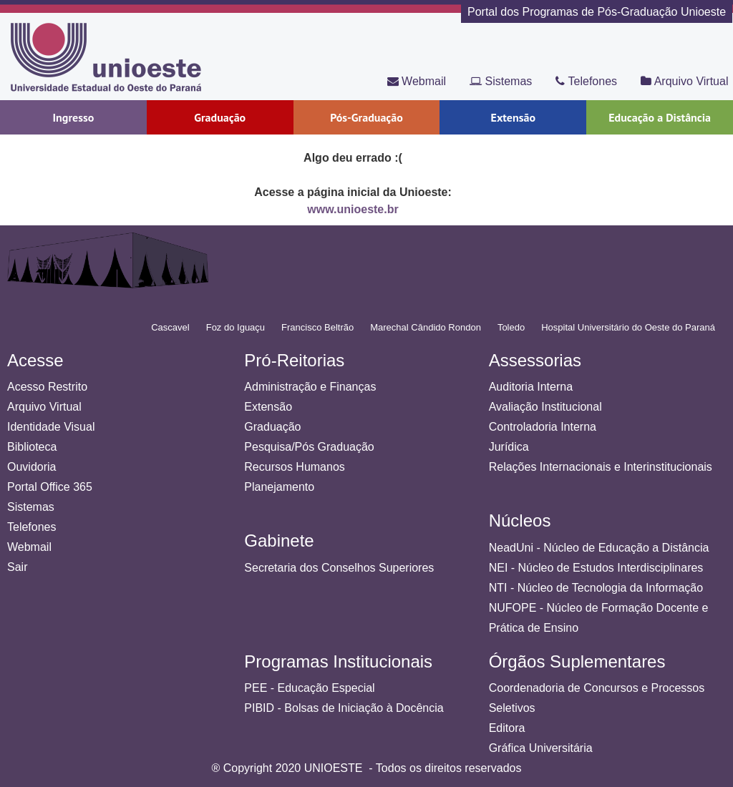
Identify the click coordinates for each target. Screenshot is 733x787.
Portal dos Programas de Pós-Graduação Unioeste (596, 12)
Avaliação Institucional (545, 407)
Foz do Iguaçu (235, 327)
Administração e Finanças (310, 387)
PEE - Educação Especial (309, 688)
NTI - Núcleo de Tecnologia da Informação (596, 588)
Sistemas (501, 81)
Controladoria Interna (542, 427)
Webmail (416, 81)
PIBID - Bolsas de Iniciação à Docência (343, 708)
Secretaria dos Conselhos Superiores (339, 568)
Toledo (511, 327)
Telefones (586, 81)
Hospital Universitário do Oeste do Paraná (628, 327)
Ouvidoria (31, 467)
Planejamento (279, 487)
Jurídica (509, 447)
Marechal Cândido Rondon (425, 327)
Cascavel (170, 327)
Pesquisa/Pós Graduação (309, 447)
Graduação (272, 427)
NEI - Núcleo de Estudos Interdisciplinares (596, 568)
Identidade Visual (50, 427)
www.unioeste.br (352, 209)
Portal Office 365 (49, 487)
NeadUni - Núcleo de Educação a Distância (599, 548)
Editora (507, 728)
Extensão (268, 407)
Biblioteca (32, 447)
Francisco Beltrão (317, 327)
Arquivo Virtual (684, 81)
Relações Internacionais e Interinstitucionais (600, 467)
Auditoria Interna (531, 387)
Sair (17, 567)
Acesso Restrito (47, 387)
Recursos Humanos (294, 467)
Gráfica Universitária (541, 748)
